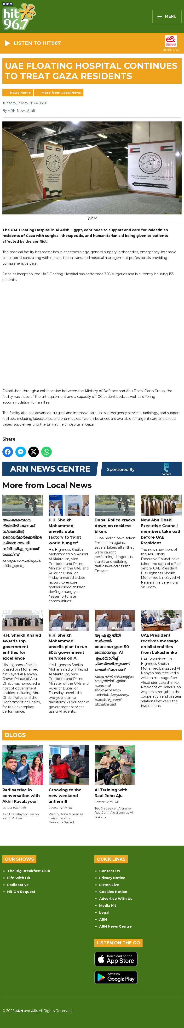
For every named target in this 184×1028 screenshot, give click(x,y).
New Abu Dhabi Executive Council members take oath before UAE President (161, 520)
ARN (103, 919)
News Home (20, 92)
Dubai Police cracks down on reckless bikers (115, 514)
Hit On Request (21, 892)
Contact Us (109, 871)
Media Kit (107, 905)
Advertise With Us (115, 899)
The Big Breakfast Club (28, 871)
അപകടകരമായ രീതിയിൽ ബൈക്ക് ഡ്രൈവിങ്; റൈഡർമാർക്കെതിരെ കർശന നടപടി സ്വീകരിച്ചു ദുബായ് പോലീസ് (22, 526)
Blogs (15, 735)
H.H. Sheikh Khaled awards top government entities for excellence (22, 635)
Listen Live (109, 885)
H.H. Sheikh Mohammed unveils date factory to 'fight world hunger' (69, 520)
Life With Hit (18, 878)
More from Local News (61, 92)
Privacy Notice (112, 878)
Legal (104, 912)
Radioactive (18, 885)
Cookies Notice (113, 892)
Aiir (34, 1011)
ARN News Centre (115, 926)
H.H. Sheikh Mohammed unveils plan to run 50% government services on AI (69, 635)
